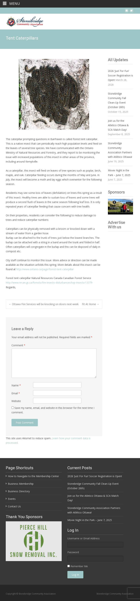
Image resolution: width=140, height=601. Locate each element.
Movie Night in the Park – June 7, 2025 (89, 520)
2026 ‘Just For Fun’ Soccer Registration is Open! (120, 75)
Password (73, 552)
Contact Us (14, 506)
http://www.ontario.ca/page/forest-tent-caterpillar (45, 269)
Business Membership (21, 483)
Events (12, 499)
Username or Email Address (83, 538)
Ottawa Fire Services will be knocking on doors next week (44, 304)
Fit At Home (90, 304)
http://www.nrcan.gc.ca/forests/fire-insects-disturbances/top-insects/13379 (49, 282)
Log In (75, 574)
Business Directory (19, 491)
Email (15, 393)
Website (16, 401)
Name (16, 385)
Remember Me (79, 566)
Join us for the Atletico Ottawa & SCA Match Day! (118, 125)
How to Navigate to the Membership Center (33, 476)
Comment (18, 345)
